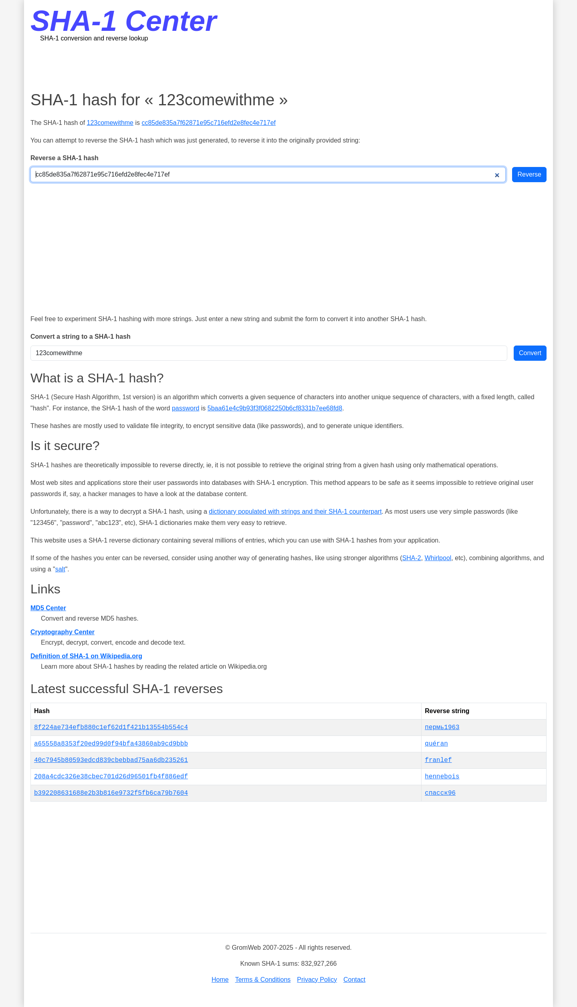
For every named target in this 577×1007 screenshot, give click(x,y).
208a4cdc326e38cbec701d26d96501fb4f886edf (111, 776)
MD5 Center (48, 608)
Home (220, 979)
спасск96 (440, 793)
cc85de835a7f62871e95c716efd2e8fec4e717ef (208, 122)
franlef (438, 760)
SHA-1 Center (123, 21)
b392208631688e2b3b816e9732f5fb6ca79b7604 (111, 793)
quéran (436, 744)
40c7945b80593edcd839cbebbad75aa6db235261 (111, 760)
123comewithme (110, 122)
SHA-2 (411, 558)
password (185, 408)
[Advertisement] (288, 66)
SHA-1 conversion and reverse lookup (94, 38)
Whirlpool (438, 558)
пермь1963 (442, 727)
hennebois (442, 776)
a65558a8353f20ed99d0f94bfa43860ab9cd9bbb (111, 744)
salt (60, 569)
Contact (354, 979)
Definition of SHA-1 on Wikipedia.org (86, 656)
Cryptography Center (62, 632)
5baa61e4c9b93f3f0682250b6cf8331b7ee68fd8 (275, 408)
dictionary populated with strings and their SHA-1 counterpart (295, 511)
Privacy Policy (317, 979)
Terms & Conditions (263, 979)
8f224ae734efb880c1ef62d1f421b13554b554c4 (111, 727)
